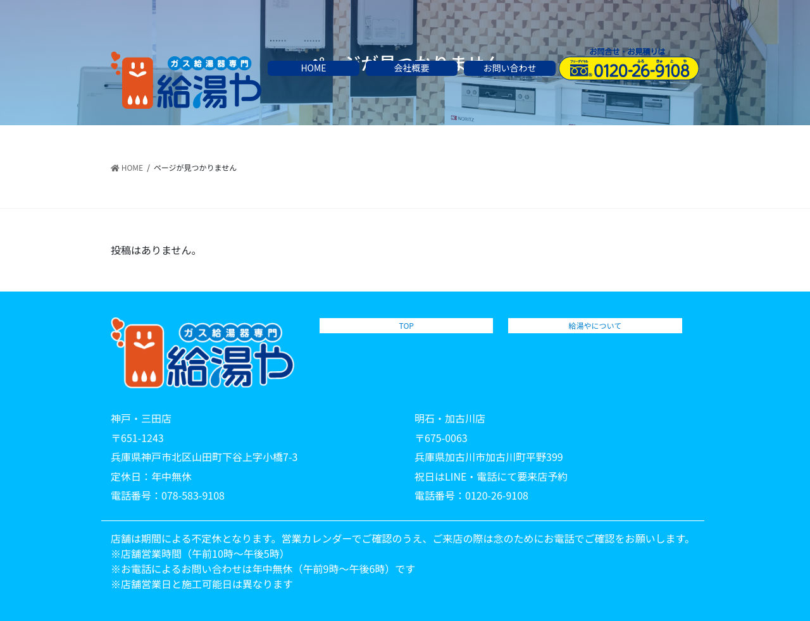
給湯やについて (595, 325)
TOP (406, 325)
